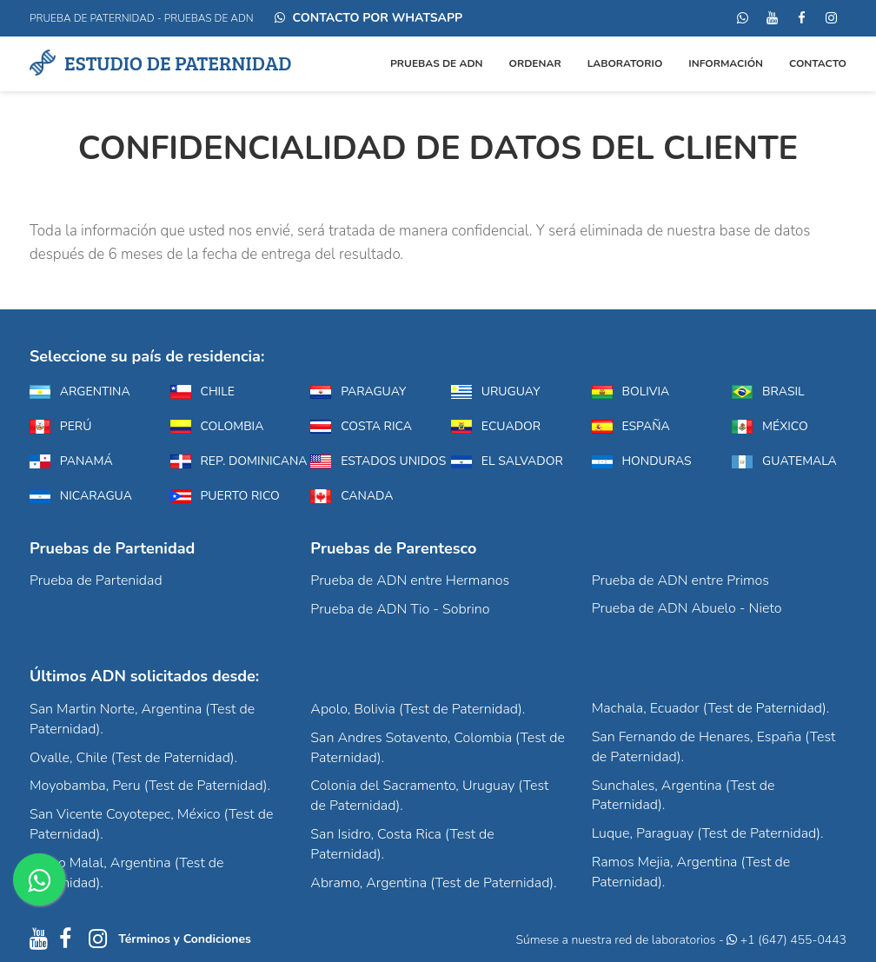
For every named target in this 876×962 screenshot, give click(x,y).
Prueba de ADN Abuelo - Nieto (687, 608)
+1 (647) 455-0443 (786, 940)
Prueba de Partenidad (96, 580)
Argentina (80, 391)
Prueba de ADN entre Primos (680, 580)
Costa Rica (361, 426)
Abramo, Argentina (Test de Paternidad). (433, 882)
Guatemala (784, 461)
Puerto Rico (225, 496)
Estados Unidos (367, 461)
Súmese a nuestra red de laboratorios (615, 940)
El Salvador (507, 461)
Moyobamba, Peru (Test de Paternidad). (150, 785)
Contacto (817, 63)
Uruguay (496, 391)
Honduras (642, 461)
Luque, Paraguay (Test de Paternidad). (708, 833)
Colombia (217, 426)
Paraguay (358, 391)
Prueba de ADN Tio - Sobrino (399, 609)
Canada (351, 496)
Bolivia (631, 391)
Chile (202, 391)
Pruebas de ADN (436, 63)
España (631, 426)
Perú (60, 426)
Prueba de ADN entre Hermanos (409, 580)
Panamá (71, 461)
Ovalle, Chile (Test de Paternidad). (133, 757)
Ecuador (496, 426)
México (769, 426)
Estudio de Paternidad (160, 62)
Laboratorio (625, 63)
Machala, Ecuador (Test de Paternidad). (711, 708)
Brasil (768, 391)
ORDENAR (535, 63)
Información (725, 63)
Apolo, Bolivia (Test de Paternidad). (417, 709)
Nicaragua (81, 496)
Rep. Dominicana (227, 461)
